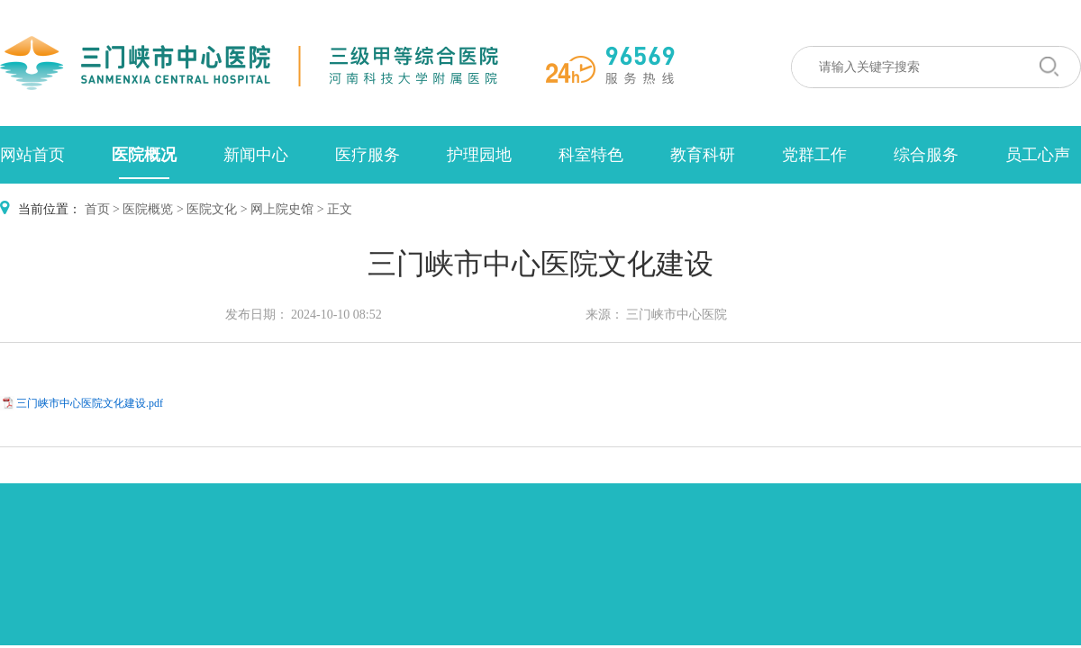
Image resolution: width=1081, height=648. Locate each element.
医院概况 (144, 155)
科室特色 (591, 155)
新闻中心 (255, 155)
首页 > (102, 209)
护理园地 (479, 155)
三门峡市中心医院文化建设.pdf (89, 403)
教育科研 (702, 155)
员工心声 (1037, 155)
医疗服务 (367, 155)
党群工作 (814, 155)
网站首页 (32, 155)
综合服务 (926, 155)
